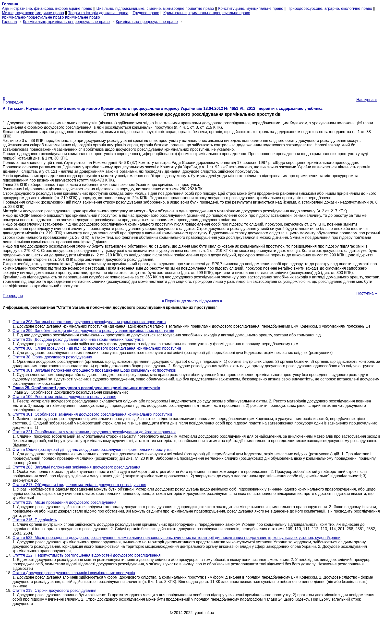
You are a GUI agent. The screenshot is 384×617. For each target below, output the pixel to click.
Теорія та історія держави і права (98, 13)
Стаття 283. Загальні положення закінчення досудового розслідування (76, 467)
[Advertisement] (192, 58)
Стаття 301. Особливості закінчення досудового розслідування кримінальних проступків (92, 414)
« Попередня (13, 100)
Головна (9, 22)
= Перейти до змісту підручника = (192, 301)
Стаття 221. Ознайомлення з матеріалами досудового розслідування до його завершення (94, 432)
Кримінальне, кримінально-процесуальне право (206, 13)
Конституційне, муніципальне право (250, 8)
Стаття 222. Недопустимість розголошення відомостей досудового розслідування (86, 555)
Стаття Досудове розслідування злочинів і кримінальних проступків (73, 573)
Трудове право (145, 13)
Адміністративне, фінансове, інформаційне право (47, 8)
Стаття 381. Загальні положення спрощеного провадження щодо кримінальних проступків (94, 370)
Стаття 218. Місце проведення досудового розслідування (64, 502)
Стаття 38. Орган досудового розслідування (52, 357)
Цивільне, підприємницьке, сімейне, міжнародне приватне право (155, 8)
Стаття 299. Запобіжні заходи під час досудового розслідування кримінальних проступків (93, 331)
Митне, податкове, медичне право (33, 13)
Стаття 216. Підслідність (34, 520)
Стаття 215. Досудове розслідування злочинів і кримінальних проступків (78, 339)
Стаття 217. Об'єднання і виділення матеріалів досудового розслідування (79, 485)
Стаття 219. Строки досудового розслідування (54, 590)
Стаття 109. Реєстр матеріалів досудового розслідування (64, 397)
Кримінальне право (82, 17)
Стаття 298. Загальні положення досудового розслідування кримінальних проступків (89, 322)
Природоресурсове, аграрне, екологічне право (330, 8)
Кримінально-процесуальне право (33, 17)
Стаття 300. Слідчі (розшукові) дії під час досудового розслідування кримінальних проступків (96, 348)
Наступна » (366, 100)
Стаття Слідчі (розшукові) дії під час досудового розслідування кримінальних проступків (92, 449)
